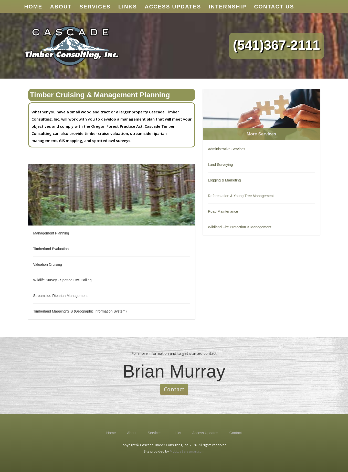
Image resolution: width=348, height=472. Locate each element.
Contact (174, 389)
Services (155, 433)
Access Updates (205, 433)
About (131, 433)
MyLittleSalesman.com (187, 451)
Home (111, 433)
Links (177, 433)
